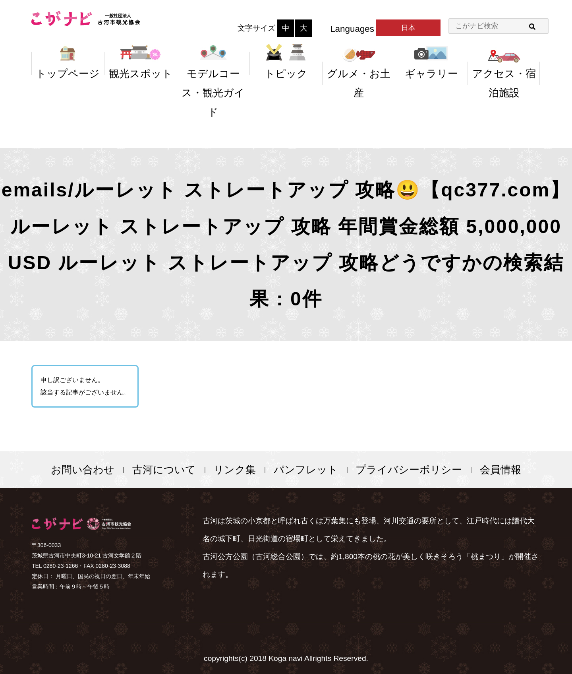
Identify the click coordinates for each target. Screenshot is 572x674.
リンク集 (234, 469)
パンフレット (306, 469)
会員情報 (500, 469)
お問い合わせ (82, 469)
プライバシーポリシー (409, 469)
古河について (164, 469)
